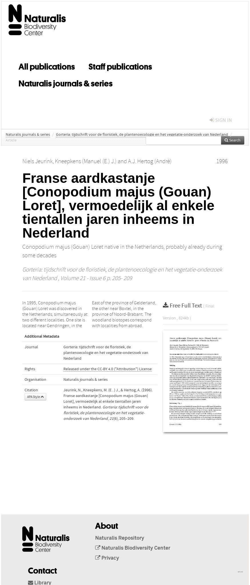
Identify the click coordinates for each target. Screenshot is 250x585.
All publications (47, 65)
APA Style (35, 397)
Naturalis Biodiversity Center (132, 548)
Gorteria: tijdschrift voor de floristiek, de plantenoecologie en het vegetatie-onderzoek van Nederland (142, 134)
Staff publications (120, 65)
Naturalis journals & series (66, 82)
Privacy (107, 558)
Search (233, 140)
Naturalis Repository (119, 538)
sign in (221, 120)
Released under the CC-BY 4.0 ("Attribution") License (107, 369)
